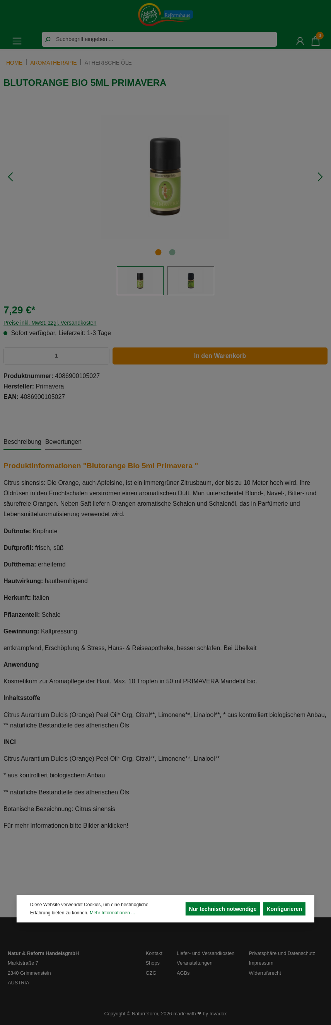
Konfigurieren (284, 909)
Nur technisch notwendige (222, 909)
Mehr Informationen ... (112, 912)
